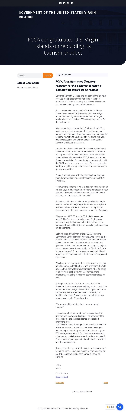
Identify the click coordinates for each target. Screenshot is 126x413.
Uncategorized (62, 377)
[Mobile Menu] (63, 23)
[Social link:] (60, 3)
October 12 (64, 75)
